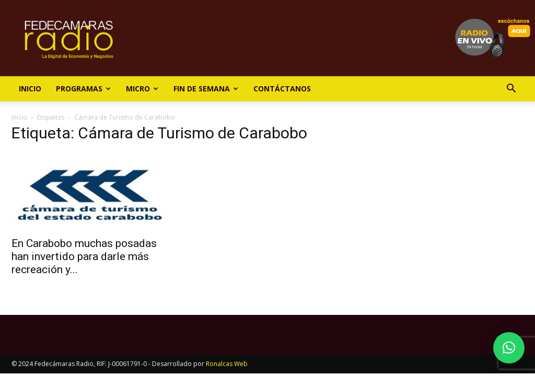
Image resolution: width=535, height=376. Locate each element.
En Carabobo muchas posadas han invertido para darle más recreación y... (84, 256)
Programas (83, 88)
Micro (142, 88)
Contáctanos (282, 88)
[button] (511, 90)
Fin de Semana (205, 88)
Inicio (30, 88)
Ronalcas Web (227, 363)
